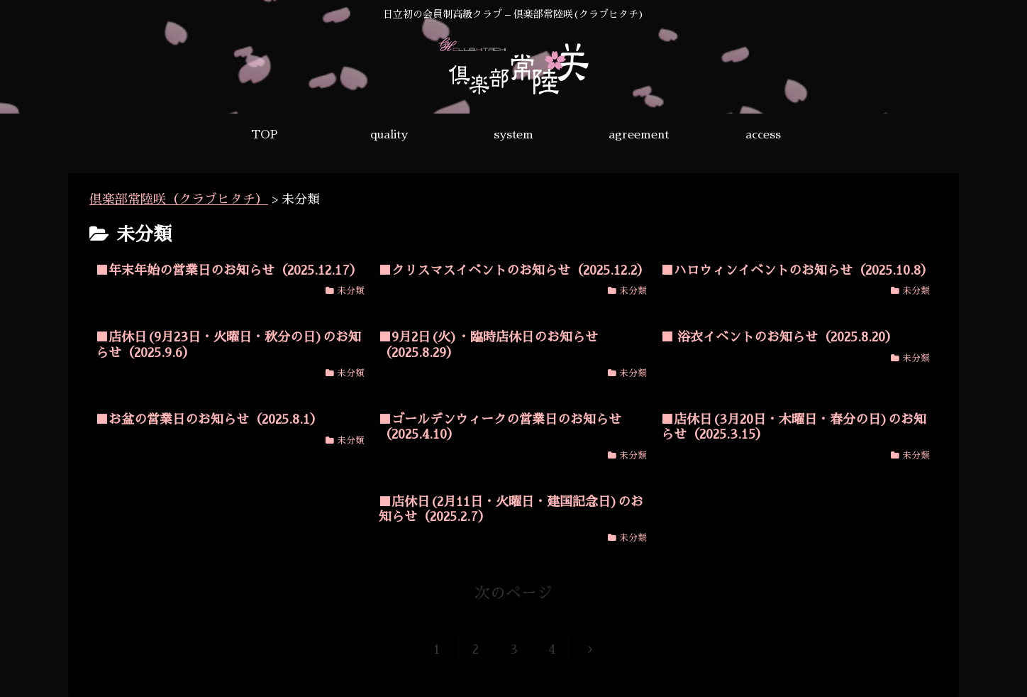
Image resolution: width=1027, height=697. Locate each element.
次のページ (513, 593)
